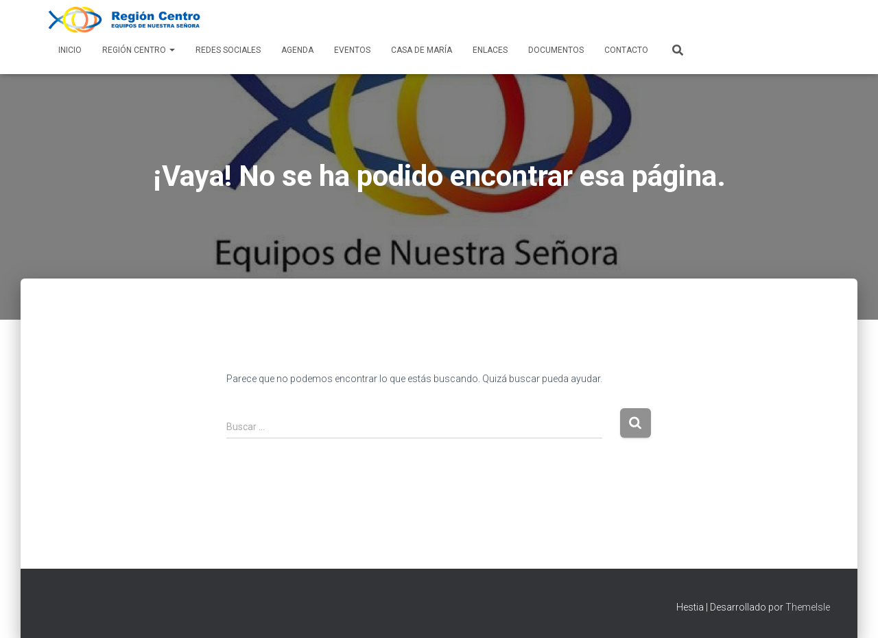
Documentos (556, 50)
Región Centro (138, 50)
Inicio (70, 50)
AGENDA (297, 50)
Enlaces (490, 50)
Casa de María (421, 50)
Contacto (626, 50)
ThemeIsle (807, 607)
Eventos (352, 50)
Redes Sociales (228, 50)
